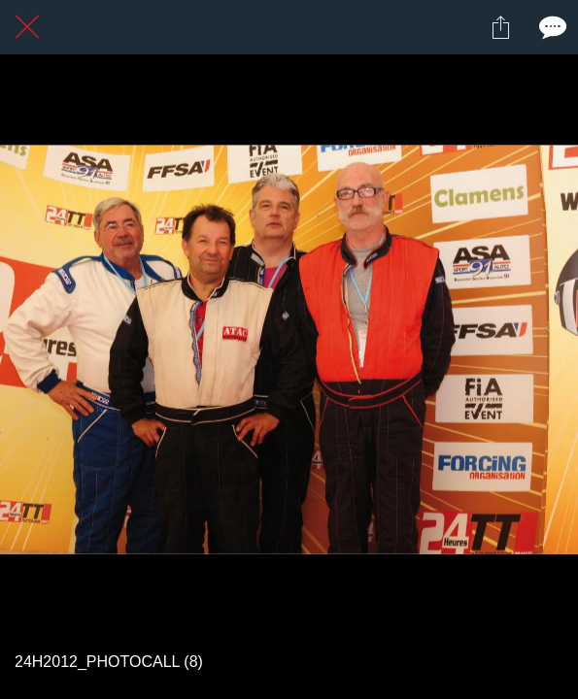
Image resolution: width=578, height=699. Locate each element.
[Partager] (500, 27)
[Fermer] (27, 27)
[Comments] (550, 27)
